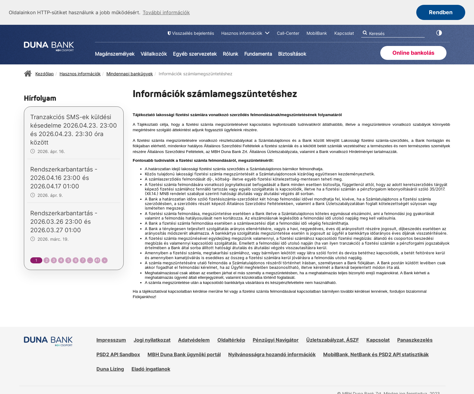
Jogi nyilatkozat (152, 340)
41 (97, 260)
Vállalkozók (154, 53)
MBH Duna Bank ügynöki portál (184, 354)
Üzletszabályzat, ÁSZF (332, 340)
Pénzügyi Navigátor (276, 340)
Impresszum (111, 340)
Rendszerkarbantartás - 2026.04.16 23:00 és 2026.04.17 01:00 (63, 177)
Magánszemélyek (115, 53)
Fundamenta (258, 53)
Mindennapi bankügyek (129, 73)
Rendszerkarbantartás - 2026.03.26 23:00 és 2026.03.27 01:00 (63, 221)
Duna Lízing (110, 368)
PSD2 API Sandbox (118, 354)
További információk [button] (166, 12)
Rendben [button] (441, 12)
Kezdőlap (44, 73)
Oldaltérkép (231, 340)
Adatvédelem (194, 340)
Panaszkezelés (415, 340)
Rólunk (230, 53)
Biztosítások (292, 53)
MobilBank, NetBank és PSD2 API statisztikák (376, 354)
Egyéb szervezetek (195, 53)
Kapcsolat (378, 340)
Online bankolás (413, 52)
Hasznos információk (80, 73)
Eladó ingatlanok (150, 368)
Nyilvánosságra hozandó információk (272, 354)
